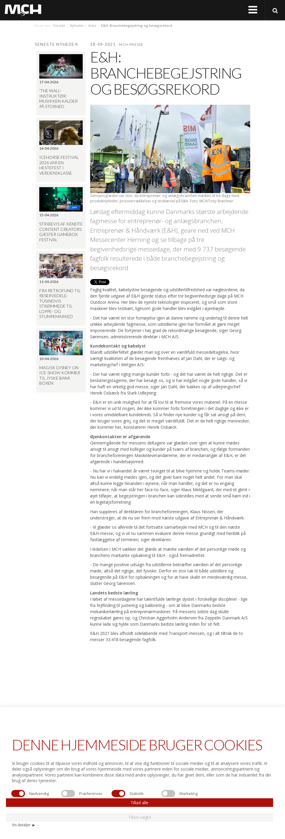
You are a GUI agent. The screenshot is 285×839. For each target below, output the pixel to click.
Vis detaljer (23, 825)
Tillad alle (139, 802)
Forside (59, 25)
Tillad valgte (139, 817)
